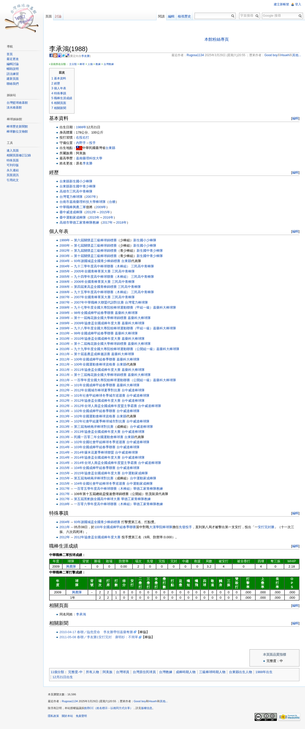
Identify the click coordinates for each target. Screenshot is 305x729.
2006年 (66, 282)
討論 (59, 16)
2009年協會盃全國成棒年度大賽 (99, 323)
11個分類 (59, 672)
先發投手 (187, 527)
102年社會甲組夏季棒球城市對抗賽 (101, 421)
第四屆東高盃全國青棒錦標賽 (97, 287)
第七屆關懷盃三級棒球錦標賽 (97, 246)
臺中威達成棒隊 (72, 212)
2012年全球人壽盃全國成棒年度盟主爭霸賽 (107, 406)
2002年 (66, 251)
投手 (94, 143)
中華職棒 (67, 207)
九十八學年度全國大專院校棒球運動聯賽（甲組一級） (115, 328)
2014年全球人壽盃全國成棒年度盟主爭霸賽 (107, 463)
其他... (165, 702)
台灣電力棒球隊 (72, 197)
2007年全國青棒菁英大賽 (94, 297)
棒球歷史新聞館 (17, 126)
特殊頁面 (13, 160)
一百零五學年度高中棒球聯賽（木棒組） (105, 489)
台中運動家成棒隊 (136, 473)
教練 (99, 64)
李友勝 (87, 56)
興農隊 (73, 567)
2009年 (103, 207)
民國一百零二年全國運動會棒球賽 (100, 437)
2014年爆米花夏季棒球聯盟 (96, 453)
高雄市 (66, 192)
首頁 (10, 54)
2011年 (66, 354)
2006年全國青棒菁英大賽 (94, 282)
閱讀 (161, 16)
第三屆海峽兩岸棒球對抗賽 (95, 427)
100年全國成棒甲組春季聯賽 (96, 359)
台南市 (66, 202)
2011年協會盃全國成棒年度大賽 (99, 370)
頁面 (49, 16)
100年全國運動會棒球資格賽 (96, 365)
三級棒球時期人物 (214, 672)
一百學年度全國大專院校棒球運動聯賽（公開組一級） (115, 380)
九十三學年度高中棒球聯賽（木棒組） (104, 266)
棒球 (83, 64)
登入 (298, 4)
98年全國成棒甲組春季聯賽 (96, 313)
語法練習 (13, 74)
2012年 (93, 212)
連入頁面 (13, 150)
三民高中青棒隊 (82, 192)
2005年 (66, 271)
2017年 (109, 223)
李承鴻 (83, 614)
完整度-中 (77, 672)
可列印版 (13, 165)
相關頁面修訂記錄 (19, 155)
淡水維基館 (14, 107)
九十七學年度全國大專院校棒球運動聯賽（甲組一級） (115, 308)
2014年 (66, 447)
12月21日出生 (64, 677)
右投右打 (84, 138)
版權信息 (148, 709)
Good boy (142, 702)
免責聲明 (83, 717)
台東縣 (112, 148)
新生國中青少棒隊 (84, 186)
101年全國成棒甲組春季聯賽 (96, 385)
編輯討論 (13, 64)
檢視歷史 (183, 16)
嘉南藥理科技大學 (91, 158)
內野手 (83, 143)
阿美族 (109, 672)
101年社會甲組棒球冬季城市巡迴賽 (101, 396)
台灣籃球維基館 (17, 102)
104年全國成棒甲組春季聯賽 (96, 468)
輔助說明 (13, 69)
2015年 (106, 212)
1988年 (83, 127)
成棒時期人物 (187, 672)
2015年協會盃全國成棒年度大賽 (99, 473)
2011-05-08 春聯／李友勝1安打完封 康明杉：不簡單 (100, 637)
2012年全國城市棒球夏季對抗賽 (99, 391)
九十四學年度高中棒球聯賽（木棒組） (104, 277)
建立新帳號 (281, 4)
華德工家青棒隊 (82, 223)
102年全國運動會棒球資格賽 (96, 416)
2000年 (66, 246)
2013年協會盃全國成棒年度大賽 (99, 432)
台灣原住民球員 (146, 672)
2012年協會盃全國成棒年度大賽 (99, 401)
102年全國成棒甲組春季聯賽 (96, 411)
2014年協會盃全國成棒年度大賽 (99, 458)
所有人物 (94, 672)
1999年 (66, 241)
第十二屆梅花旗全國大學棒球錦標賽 (102, 344)
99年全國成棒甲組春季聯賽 (96, 334)
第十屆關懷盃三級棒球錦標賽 (97, 256)
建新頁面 (13, 78)
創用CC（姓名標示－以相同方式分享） (110, 709)
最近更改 (13, 59)
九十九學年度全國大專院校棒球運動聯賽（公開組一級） (117, 349)
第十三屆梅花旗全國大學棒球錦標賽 (102, 375)
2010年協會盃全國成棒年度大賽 (99, 339)
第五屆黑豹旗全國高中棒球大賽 (99, 499)
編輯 (294, 119)
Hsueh (154, 702)
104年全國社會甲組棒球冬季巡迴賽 (101, 484)
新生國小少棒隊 (82, 181)
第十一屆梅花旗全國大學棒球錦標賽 (102, 318)
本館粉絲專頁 (217, 39)
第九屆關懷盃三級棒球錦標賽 (97, 251)
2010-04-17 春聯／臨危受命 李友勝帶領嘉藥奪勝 (98, 632)
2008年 (66, 308)
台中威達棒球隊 (134, 391)
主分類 (75, 64)
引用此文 (13, 180)
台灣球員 (124, 672)
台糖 (114, 202)
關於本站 (69, 717)
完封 (269, 527)
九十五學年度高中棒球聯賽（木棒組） (104, 292)
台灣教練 (110, 64)
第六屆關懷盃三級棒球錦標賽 (97, 241)
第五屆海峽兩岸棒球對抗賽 (95, 478)
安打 (263, 527)
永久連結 (13, 170)
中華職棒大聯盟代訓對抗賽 (106, 303)
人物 (91, 64)
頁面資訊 (13, 175)
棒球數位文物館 (17, 131)
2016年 (110, 218)
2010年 (66, 334)
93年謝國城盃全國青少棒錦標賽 (99, 261)
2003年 (66, 256)
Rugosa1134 (72, 702)
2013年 (66, 411)
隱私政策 (55, 717)
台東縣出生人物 (242, 672)
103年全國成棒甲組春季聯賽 (96, 447)
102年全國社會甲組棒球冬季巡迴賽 (101, 442)
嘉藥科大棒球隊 (166, 308)
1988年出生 (265, 672)
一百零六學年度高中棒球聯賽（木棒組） (105, 504)
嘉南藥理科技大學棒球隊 (89, 202)
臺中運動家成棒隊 (74, 218)
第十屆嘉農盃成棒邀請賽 (94, 354)
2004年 (66, 261)
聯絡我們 (13, 83)
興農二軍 (81, 207)
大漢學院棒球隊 (162, 527)
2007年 (93, 197)
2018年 (123, 223)
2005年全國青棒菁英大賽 (94, 271)
